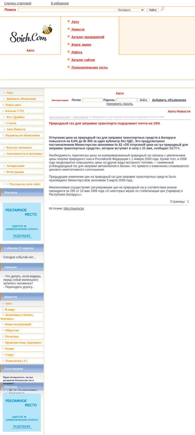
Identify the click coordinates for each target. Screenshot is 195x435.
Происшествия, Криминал (22, 342)
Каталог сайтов (81, 60)
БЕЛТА (174, 148)
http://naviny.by (74, 208)
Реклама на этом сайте (22, 184)
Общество (10, 330)
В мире (8, 309)
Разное (8, 348)
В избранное (60, 3)
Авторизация (13, 166)
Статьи (9, 123)
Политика (10, 336)
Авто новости (80, 117)
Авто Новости (14, 129)
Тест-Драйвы (14, 117)
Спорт (8, 355)
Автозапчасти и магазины (22, 153)
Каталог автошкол (17, 147)
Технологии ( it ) (14, 361)
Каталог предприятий (85, 37)
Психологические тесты (87, 67)
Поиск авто (11, 105)
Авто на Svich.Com (59, 117)
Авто (73, 22)
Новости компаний (16, 324)
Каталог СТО (13, 111)
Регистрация (13, 172)
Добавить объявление (19, 99)
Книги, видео (79, 44)
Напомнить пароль (119, 104)
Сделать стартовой (17, 3)
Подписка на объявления (21, 135)
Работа (74, 52)
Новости (76, 29)
